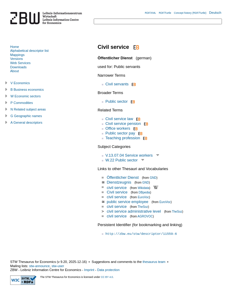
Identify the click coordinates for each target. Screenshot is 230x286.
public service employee (127, 201)
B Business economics (27, 89)
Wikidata (143, 187)
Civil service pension (123, 123)
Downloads (18, 67)
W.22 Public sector (121, 160)
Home (14, 47)
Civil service (117, 192)
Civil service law (119, 118)
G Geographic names (26, 116)
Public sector (116, 101)
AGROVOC (145, 216)
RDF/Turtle (165, 12)
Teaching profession (122, 138)
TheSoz (143, 206)
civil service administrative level (134, 211)
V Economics (20, 83)
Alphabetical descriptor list (29, 50)
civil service (116, 187)
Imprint (89, 270)
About (14, 71)
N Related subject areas (28, 109)
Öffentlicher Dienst (123, 177)
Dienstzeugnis (119, 182)
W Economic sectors (25, 96)
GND (153, 177)
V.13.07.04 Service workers (129, 155)
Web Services (20, 63)
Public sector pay (120, 133)
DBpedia (144, 192)
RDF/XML (150, 12)
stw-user (58, 266)
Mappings (17, 55)
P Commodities (21, 103)
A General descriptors (26, 122)
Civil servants (116, 84)
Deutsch (215, 12)
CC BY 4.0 (107, 277)
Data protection (108, 270)
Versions (16, 58)
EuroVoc (143, 197)
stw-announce (39, 266)
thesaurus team (154, 262)
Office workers (117, 128)
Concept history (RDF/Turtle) (190, 12)
